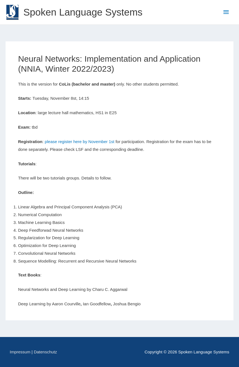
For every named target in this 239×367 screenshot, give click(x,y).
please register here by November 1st (79, 141)
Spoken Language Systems (82, 12)
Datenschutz (45, 351)
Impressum (20, 351)
